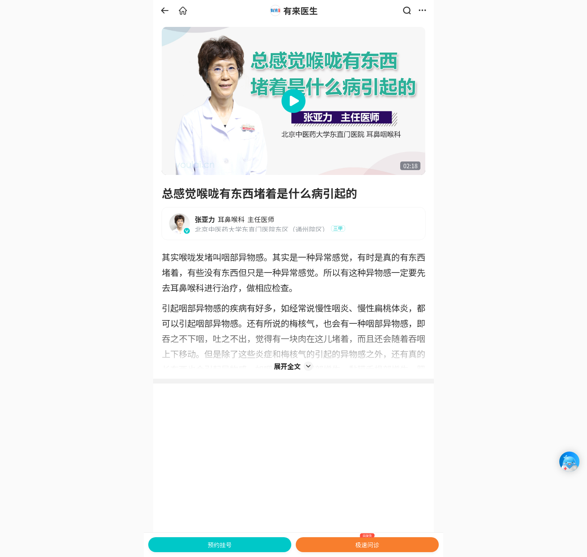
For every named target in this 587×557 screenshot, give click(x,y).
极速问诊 (367, 543)
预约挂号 (220, 544)
